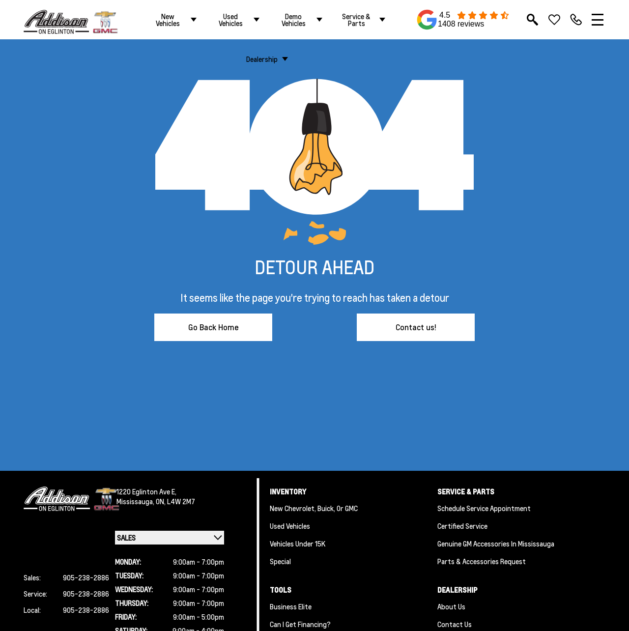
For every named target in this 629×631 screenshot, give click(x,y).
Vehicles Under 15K (297, 543)
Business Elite (291, 606)
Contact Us (454, 624)
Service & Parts (356, 20)
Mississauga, (136, 501)
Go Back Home (213, 327)
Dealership (262, 59)
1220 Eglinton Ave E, (146, 491)
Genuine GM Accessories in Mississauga (495, 543)
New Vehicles (168, 20)
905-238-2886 (86, 577)
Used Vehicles (231, 20)
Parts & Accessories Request (481, 561)
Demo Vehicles (294, 20)
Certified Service (462, 525)
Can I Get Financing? (300, 624)
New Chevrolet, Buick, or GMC (314, 508)
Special (280, 561)
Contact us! (416, 327)
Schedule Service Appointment (484, 508)
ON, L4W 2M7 (175, 501)
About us (451, 606)
